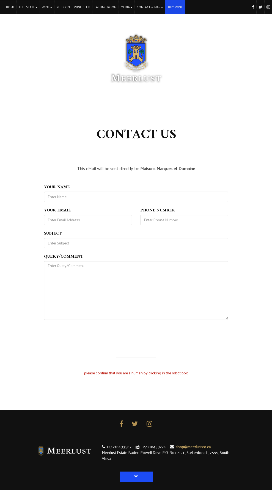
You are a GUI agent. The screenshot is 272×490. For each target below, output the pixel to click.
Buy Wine (175, 7)
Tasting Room (105, 7)
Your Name (57, 188)
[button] (136, 477)
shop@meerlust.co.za (193, 446)
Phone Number (157, 211)
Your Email (57, 211)
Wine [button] (47, 7)
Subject (53, 234)
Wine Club (82, 7)
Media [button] (127, 7)
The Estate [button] (28, 7)
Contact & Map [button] (150, 7)
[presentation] (136, 347)
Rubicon (63, 7)
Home (11, 7)
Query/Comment (63, 257)
